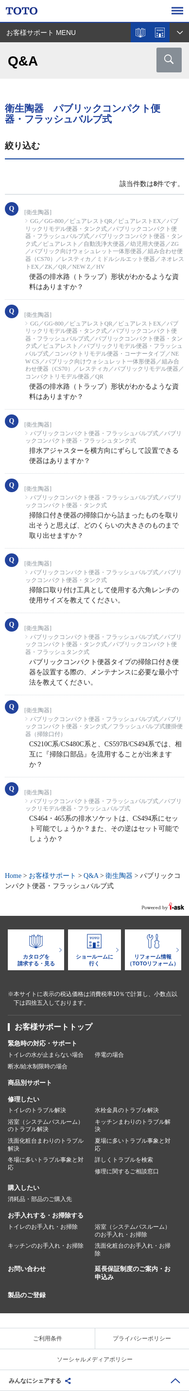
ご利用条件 (47, 1338)
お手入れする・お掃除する (46, 1215)
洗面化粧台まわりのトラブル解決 (46, 1144)
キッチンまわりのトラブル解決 (133, 1125)
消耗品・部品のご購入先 (40, 1199)
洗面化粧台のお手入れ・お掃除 (133, 1249)
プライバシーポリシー (142, 1338)
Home (13, 875)
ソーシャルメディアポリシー (95, 1359)
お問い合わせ (27, 1268)
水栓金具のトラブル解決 (127, 1110)
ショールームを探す (160, 32)
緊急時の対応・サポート (42, 1043)
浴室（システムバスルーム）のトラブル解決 (46, 1125)
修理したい (23, 1099)
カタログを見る (140, 32)
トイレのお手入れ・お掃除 (43, 1226)
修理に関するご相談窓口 (127, 1171)
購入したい (23, 1187)
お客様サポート (52, 875)
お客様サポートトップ (53, 1027)
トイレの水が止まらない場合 (46, 1054)
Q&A (91, 875)
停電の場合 (109, 1054)
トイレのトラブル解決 (37, 1110)
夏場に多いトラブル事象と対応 (133, 1144)
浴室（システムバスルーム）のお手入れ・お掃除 (133, 1230)
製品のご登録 (27, 1295)
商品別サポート (30, 1082)
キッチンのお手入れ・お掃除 (46, 1245)
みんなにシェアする (35, 1380)
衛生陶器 (119, 875)
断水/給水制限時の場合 (38, 1066)
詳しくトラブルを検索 (124, 1159)
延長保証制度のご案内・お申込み (133, 1273)
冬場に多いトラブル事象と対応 (46, 1163)
